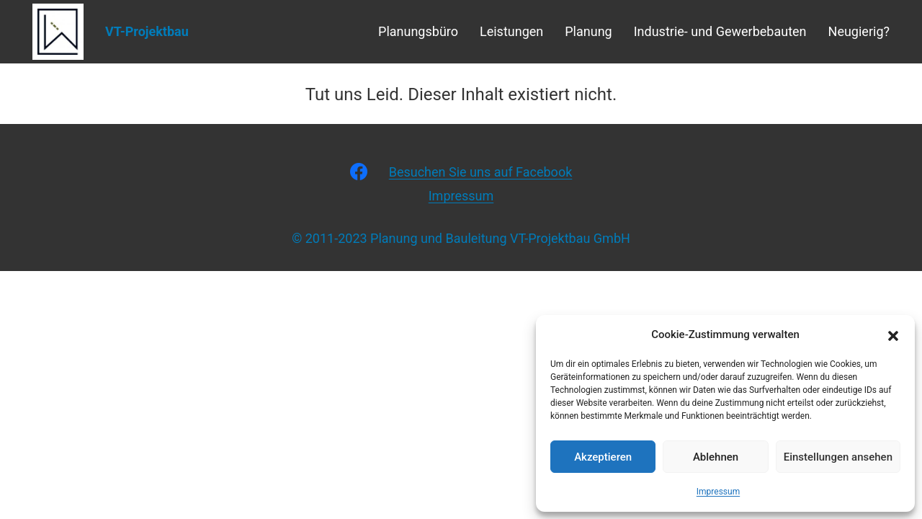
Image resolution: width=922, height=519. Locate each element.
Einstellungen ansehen (838, 457)
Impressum (718, 492)
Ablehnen (715, 457)
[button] (893, 334)
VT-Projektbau (147, 31)
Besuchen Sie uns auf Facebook (481, 171)
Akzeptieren (603, 457)
